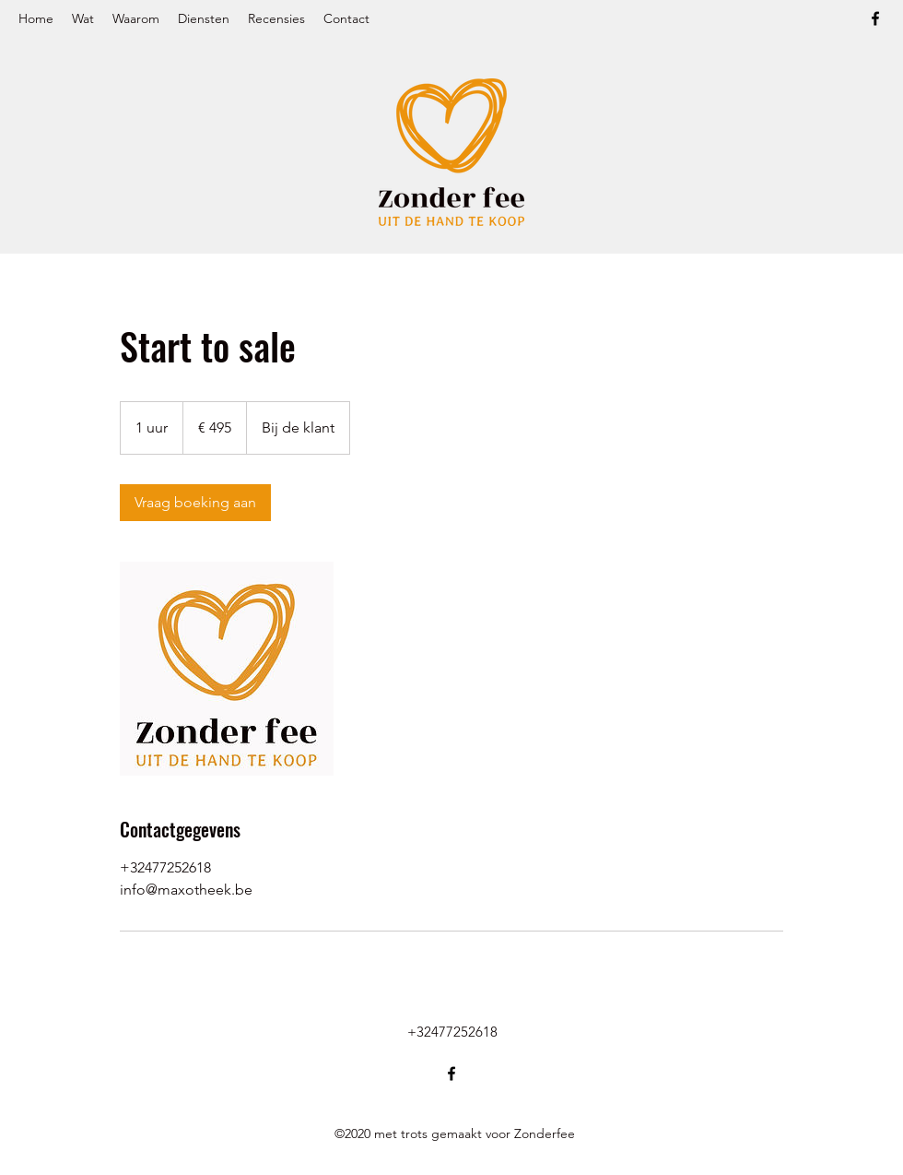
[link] (195, 502)
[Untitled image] (227, 669)
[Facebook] (875, 18)
